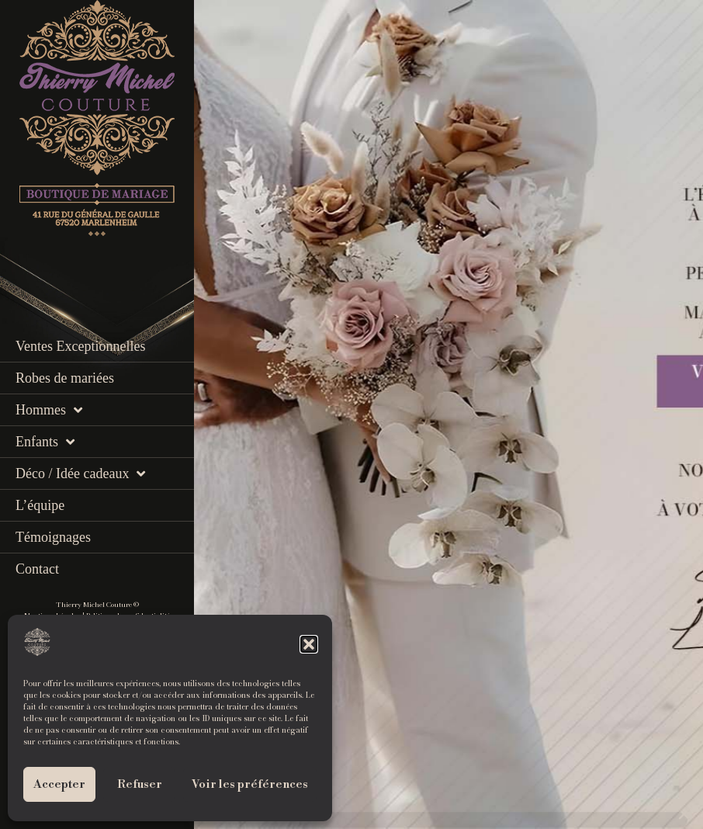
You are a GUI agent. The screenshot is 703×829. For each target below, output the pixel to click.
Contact (37, 569)
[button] (309, 644)
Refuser (139, 784)
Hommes (49, 410)
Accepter (59, 784)
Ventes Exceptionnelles (80, 346)
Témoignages (53, 537)
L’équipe (40, 505)
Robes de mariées (65, 378)
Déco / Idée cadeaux (80, 473)
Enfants (45, 441)
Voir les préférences (250, 784)
